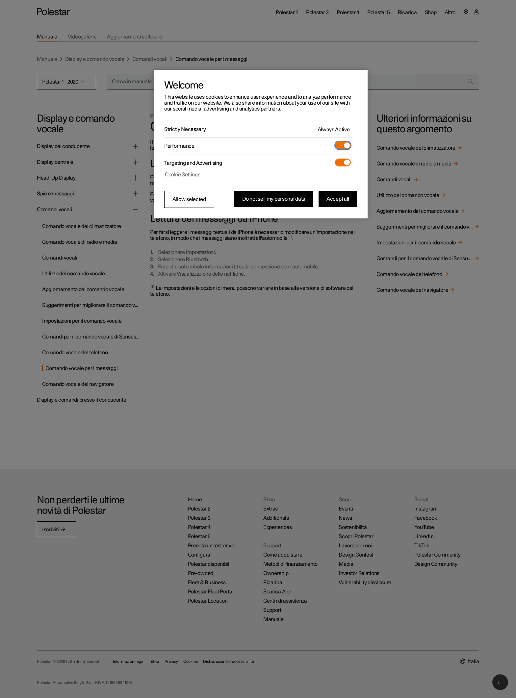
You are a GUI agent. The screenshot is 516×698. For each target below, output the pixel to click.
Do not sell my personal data (273, 199)
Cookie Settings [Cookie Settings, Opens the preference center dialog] (182, 174)
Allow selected (189, 199)
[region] (261, 144)
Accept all (337, 199)
